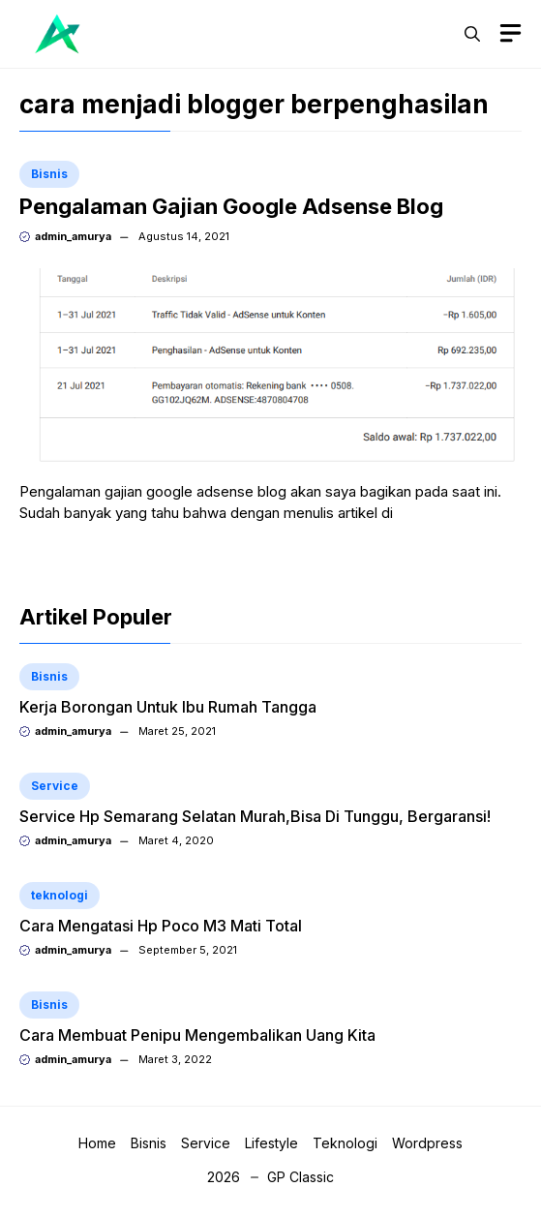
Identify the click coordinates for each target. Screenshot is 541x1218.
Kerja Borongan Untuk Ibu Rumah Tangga (167, 706)
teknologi (59, 895)
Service (54, 785)
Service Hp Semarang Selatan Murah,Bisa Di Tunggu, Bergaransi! (255, 816)
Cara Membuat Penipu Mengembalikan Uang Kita (197, 1035)
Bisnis (49, 174)
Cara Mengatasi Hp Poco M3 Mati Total (160, 925)
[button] (472, 34)
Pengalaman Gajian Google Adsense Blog (231, 206)
